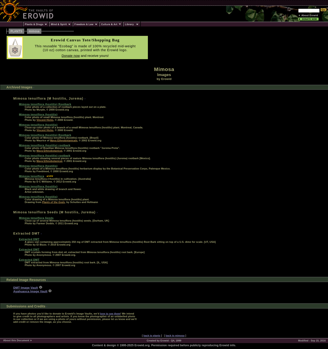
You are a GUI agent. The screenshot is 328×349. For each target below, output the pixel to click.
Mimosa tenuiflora (31, 175)
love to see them (110, 313)
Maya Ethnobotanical (49, 150)
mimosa (34, 31)
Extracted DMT (29, 239)
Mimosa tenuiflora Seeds (36, 217)
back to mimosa (175, 335)
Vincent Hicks (45, 120)
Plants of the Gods (53, 202)
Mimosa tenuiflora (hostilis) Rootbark (45, 104)
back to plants (152, 335)
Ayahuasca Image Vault (30, 291)
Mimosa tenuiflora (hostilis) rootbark (44, 145)
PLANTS (16, 31)
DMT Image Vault (25, 287)
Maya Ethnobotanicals (63, 140)
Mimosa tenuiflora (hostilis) (38, 114)
